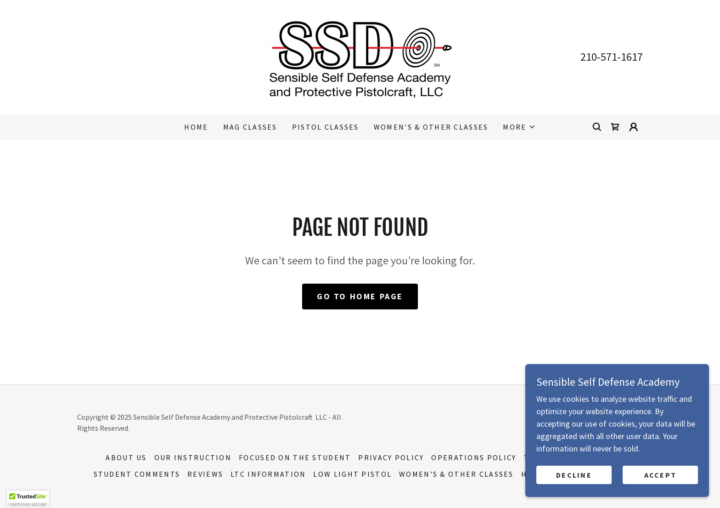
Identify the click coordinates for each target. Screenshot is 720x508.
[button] (519, 126)
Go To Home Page (360, 296)
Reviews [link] (205, 474)
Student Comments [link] (137, 474)
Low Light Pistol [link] (352, 474)
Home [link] (196, 126)
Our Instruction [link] (192, 457)
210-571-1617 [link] (611, 57)
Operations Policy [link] (473, 457)
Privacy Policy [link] (391, 457)
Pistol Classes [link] (325, 126)
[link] (360, 56)
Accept (660, 474)
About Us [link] (126, 457)
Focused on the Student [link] (295, 457)
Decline (574, 474)
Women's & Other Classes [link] (431, 126)
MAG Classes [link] (250, 126)
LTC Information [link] (268, 474)
